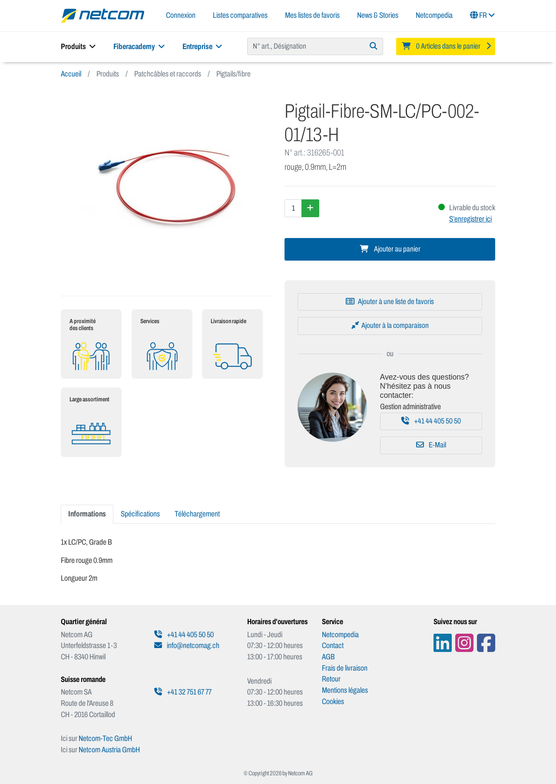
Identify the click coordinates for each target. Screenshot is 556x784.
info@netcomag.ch (186, 645)
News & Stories (377, 15)
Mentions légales (345, 690)
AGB (328, 656)
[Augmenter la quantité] (310, 208)
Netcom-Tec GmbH (105, 738)
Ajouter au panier (390, 249)
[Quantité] (293, 208)
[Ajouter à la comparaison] (390, 325)
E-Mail (431, 445)
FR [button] (482, 15)
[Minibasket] (445, 46)
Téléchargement (197, 513)
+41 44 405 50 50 (431, 421)
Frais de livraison (344, 668)
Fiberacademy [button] (139, 46)
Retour (331, 679)
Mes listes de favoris (312, 15)
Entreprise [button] (202, 46)
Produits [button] (78, 46)
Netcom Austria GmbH (109, 749)
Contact (333, 645)
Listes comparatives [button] (240, 15)
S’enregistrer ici (470, 219)
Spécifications (140, 513)
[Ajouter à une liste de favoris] (390, 302)
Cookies (333, 701)
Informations (87, 513)
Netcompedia (434, 15)
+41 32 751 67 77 (183, 692)
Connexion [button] (180, 15)
